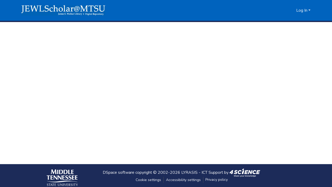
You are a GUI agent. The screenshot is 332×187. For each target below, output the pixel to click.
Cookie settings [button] (148, 179)
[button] (63, 10)
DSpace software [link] (118, 172)
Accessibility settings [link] (183, 179)
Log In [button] (302, 10)
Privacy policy (216, 179)
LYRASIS (189, 172)
